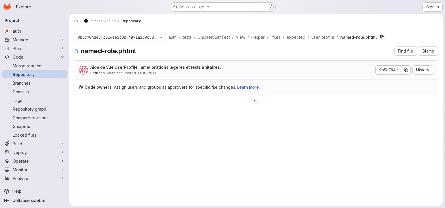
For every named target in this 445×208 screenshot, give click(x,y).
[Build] (34, 144)
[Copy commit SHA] (406, 70)
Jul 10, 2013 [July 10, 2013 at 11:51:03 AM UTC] (146, 73)
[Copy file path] (382, 37)
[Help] (34, 191)
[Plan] (34, 48)
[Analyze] (34, 178)
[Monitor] (34, 170)
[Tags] (34, 100)
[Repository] (34, 74)
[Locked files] (34, 135)
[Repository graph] (34, 109)
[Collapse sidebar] (34, 200)
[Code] (34, 57)
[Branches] (34, 83)
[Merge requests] (34, 66)
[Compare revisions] (34, 118)
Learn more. (248, 87)
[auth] (34, 31)
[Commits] (34, 92)
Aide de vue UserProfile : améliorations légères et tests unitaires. (155, 67)
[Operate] (34, 161)
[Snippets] (34, 126)
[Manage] (34, 40)
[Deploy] (34, 152)
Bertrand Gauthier (105, 73)
